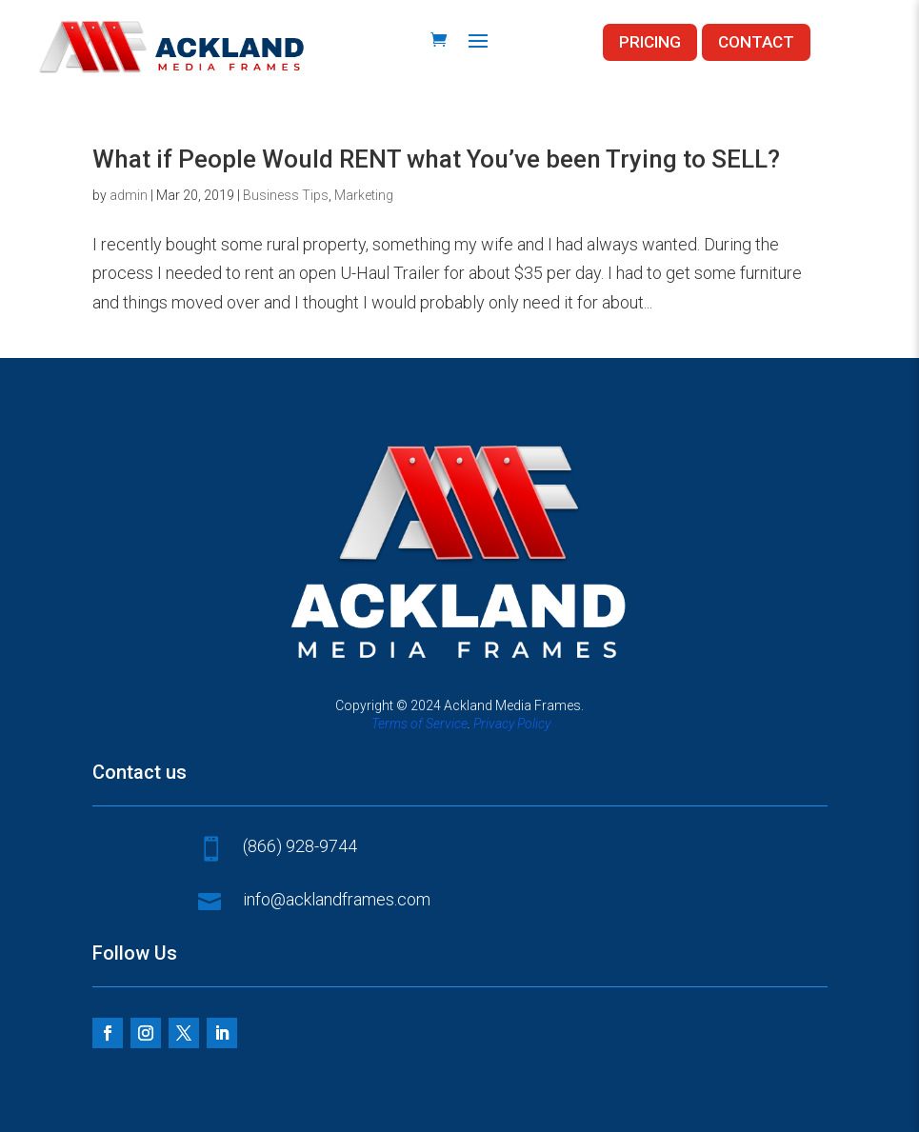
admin (129, 195)
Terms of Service (419, 723)
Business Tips (286, 195)
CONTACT (756, 41)
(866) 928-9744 (300, 846)
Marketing (363, 195)
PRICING (650, 41)
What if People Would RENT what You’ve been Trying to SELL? (436, 159)
